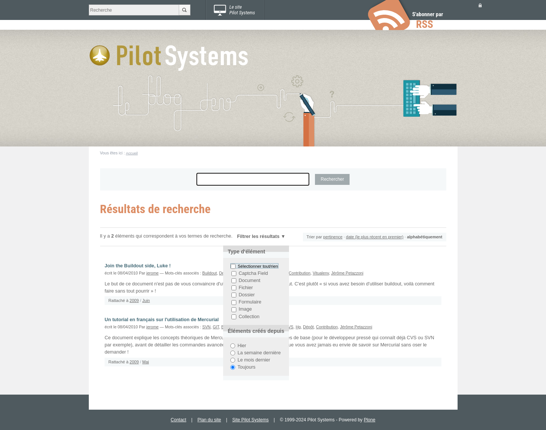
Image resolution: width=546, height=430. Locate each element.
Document (249, 280)
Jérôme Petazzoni (347, 273)
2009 (133, 300)
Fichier (246, 287)
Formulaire (250, 302)
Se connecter (480, 5)
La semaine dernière (259, 352)
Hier (241, 345)
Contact (178, 419)
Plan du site (209, 419)
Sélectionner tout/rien (258, 266)
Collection (249, 316)
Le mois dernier (253, 360)
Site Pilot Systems (250, 419)
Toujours (246, 367)
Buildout (209, 273)
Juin (146, 300)
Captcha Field (253, 273)
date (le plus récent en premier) (374, 237)
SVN (206, 327)
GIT (216, 327)
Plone (370, 419)
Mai (145, 362)
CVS (289, 327)
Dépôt (308, 327)
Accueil (132, 153)
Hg (298, 327)
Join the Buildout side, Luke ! (138, 265)
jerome (152, 273)
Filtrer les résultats (258, 236)
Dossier (247, 294)
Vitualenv (321, 273)
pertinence (332, 237)
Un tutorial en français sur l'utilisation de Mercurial (162, 319)
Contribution (299, 273)
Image (245, 309)
